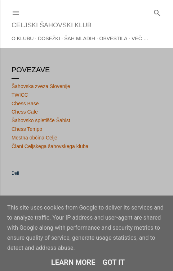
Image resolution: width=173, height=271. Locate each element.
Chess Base (25, 103)
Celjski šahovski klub (52, 25)
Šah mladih (79, 38)
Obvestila (113, 38)
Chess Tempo (27, 129)
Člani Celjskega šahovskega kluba (50, 146)
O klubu (23, 38)
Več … (140, 38)
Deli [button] (15, 173)
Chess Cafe (25, 112)
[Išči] (157, 11)
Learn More (73, 262)
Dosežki (49, 38)
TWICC (20, 95)
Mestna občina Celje (34, 138)
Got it (114, 262)
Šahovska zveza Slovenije (41, 86)
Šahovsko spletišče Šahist (41, 120)
